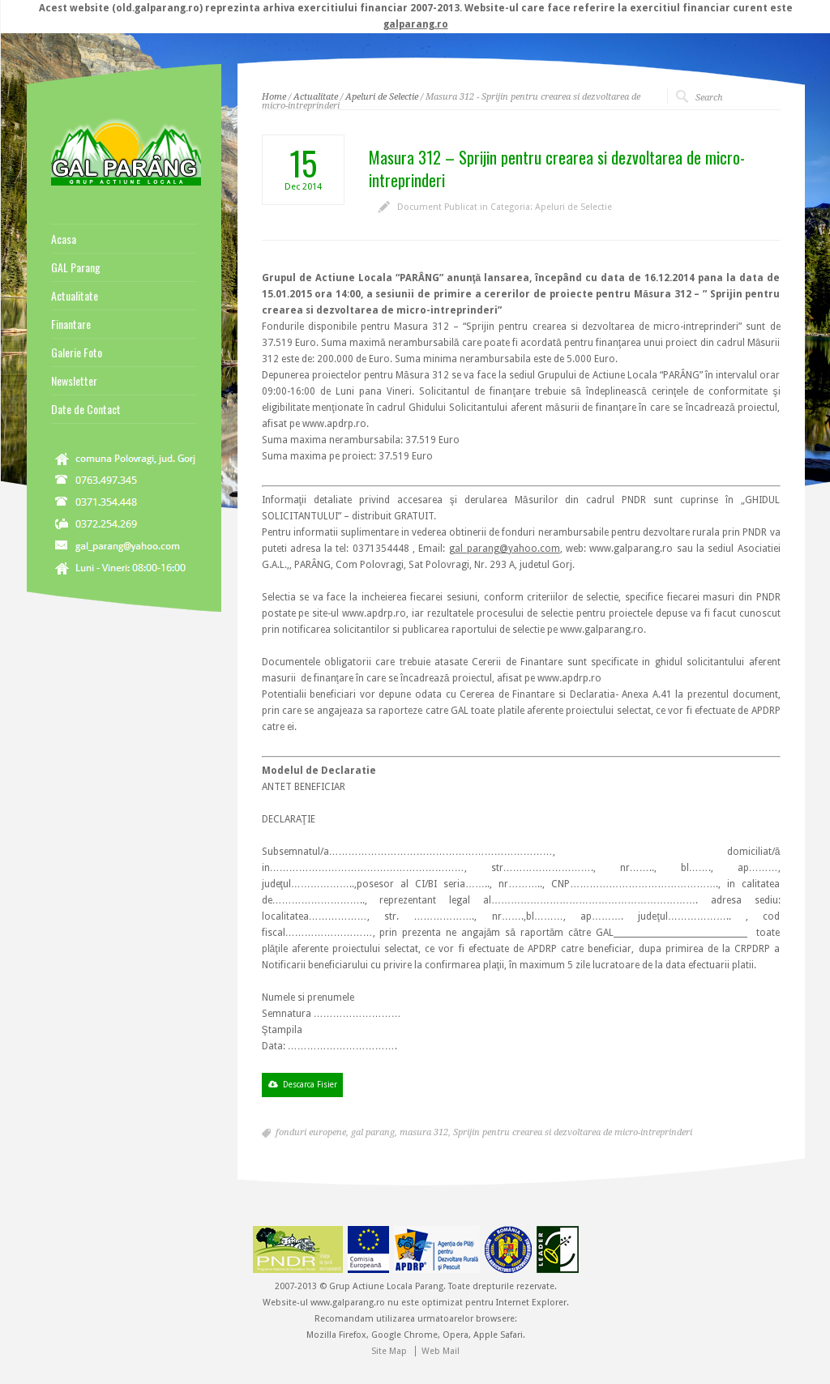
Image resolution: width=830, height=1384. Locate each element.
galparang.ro (415, 24)
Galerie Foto (76, 352)
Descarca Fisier (310, 1084)
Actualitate (315, 97)
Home (274, 97)
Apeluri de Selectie (381, 97)
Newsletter (74, 381)
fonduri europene (311, 1132)
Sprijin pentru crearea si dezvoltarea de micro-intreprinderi (572, 1132)
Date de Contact (86, 409)
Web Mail (440, 1351)
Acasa (63, 239)
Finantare (71, 324)
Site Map (389, 1351)
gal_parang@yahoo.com (504, 548)
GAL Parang (76, 267)
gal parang (373, 1132)
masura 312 (424, 1132)
